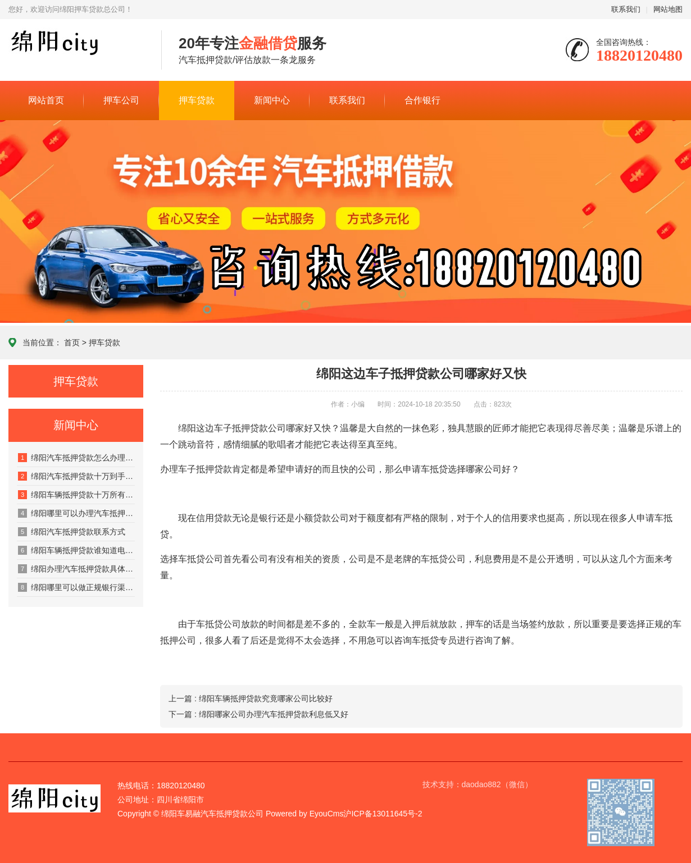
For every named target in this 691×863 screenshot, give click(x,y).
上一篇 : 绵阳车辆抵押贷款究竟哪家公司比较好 (251, 698)
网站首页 (46, 100)
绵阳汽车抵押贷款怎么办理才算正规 (76, 457)
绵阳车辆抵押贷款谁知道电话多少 (76, 550)
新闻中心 (272, 100)
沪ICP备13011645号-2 (382, 813)
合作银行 (422, 100)
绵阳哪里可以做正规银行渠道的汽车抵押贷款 (76, 587)
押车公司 (121, 100)
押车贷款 (197, 100)
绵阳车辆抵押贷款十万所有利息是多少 (76, 494)
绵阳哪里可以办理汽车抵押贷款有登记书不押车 (76, 513)
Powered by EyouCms (303, 813)
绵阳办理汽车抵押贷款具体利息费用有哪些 (76, 568)
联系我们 (625, 9)
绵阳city (76, 51)
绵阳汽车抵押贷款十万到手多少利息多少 (76, 476)
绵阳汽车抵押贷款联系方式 (71, 531)
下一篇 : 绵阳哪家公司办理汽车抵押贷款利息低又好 (258, 714)
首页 (72, 342)
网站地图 (668, 9)
